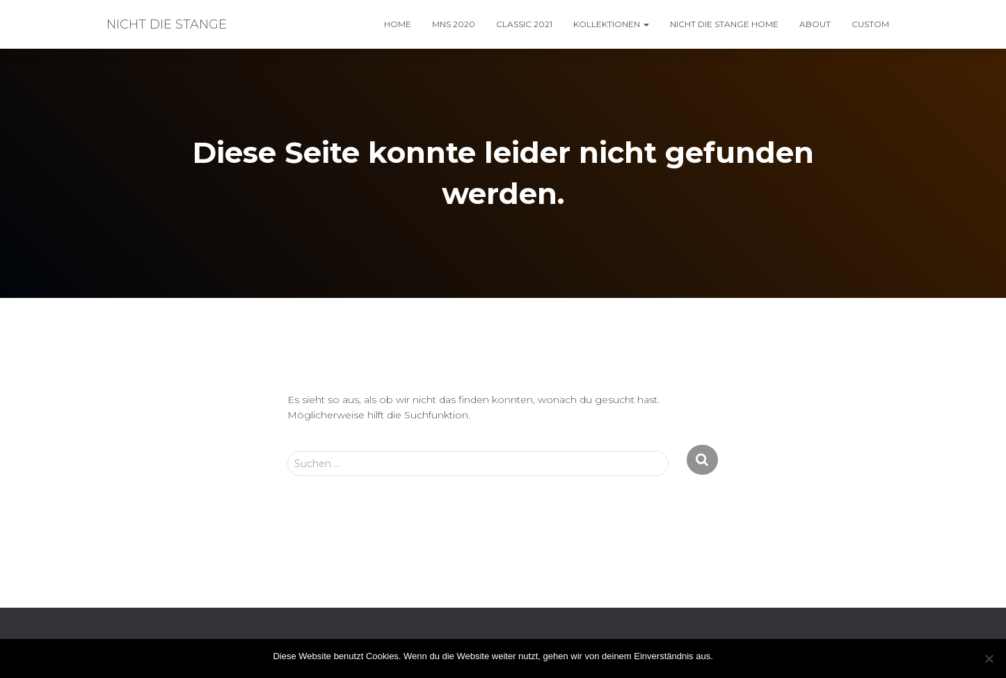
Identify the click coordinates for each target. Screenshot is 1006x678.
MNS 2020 (453, 24)
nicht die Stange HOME (724, 24)
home (397, 24)
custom (870, 24)
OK (726, 656)
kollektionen (611, 24)
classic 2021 (524, 24)
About (815, 24)
